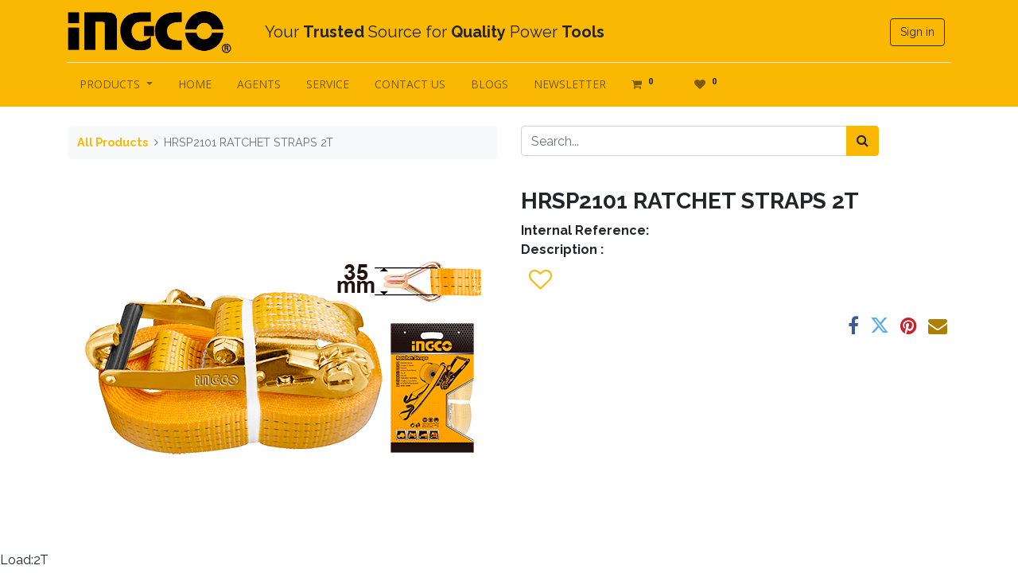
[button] (540, 280)
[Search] (862, 141)
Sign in (916, 31)
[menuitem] (195, 84)
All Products (112, 142)
